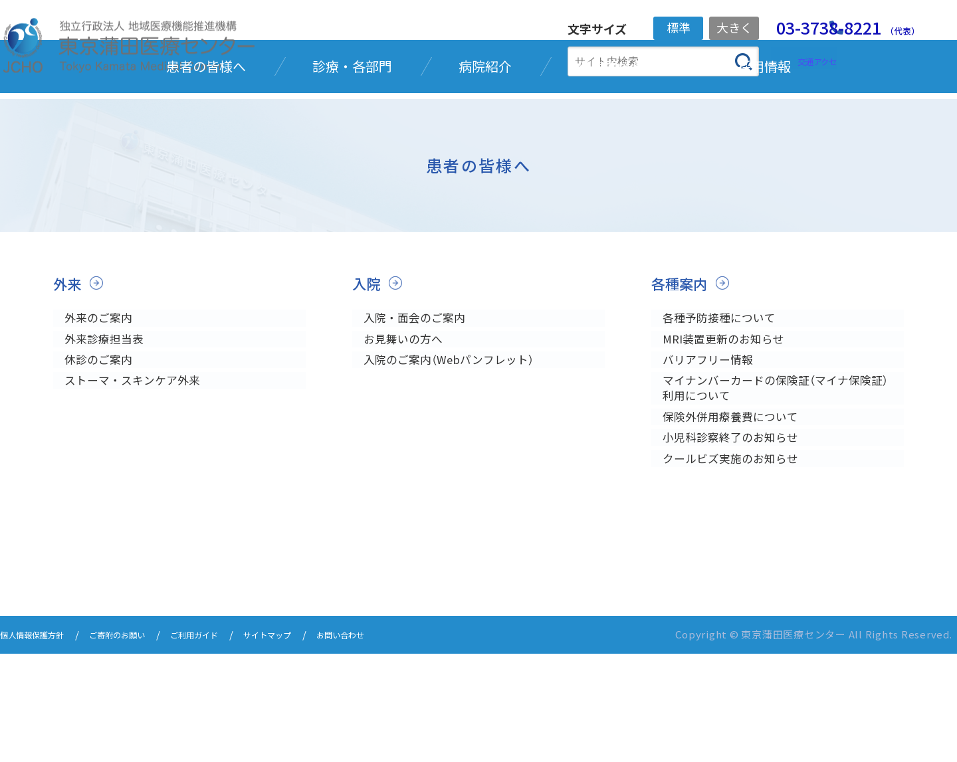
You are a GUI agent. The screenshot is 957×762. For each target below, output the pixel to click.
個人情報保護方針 (40, 744)
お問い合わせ (400, 744)
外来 (69, 358)
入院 (368, 358)
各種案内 (683, 358)
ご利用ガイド (230, 744)
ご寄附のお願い (140, 744)
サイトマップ (315, 744)
